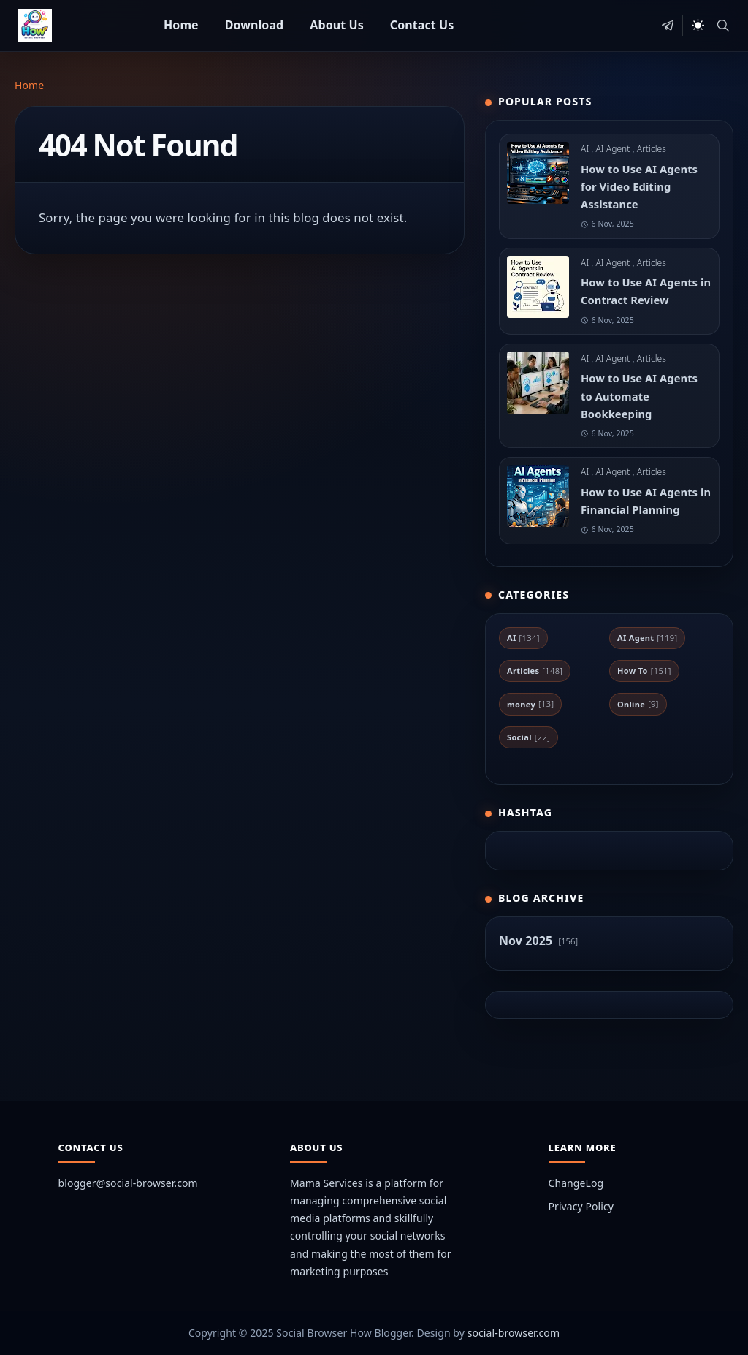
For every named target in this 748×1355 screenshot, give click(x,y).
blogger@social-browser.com (128, 1183)
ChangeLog (576, 1183)
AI (586, 149)
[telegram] (667, 25)
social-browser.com (514, 1333)
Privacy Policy (581, 1206)
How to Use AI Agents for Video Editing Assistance (639, 187)
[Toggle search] (723, 25)
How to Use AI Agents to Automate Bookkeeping (639, 396)
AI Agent (613, 149)
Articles (651, 149)
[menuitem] (181, 25)
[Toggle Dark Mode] (698, 25)
